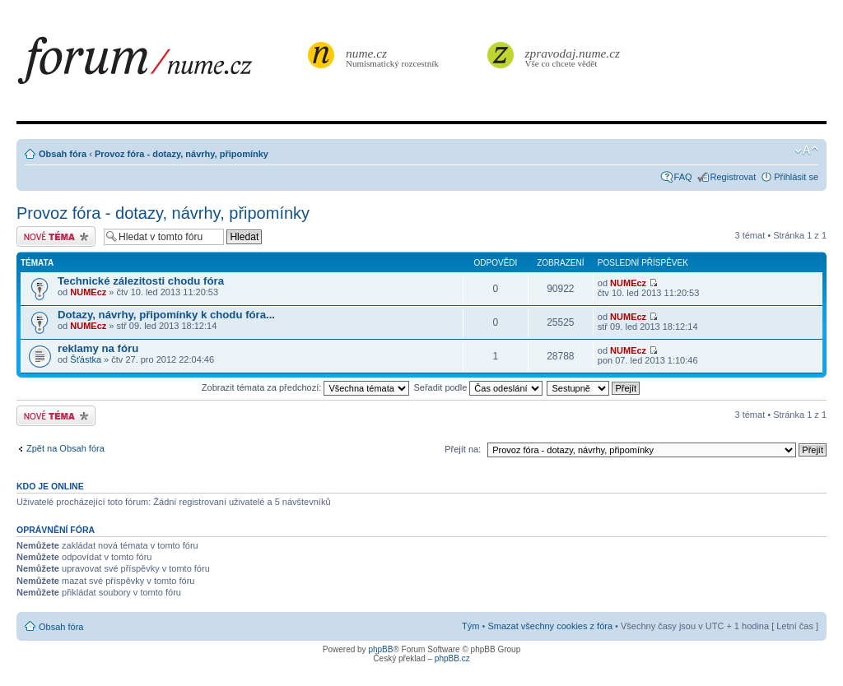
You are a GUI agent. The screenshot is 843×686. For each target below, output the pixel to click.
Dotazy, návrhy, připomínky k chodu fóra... (166, 314)
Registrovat (733, 177)
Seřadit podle (478, 387)
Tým (470, 626)
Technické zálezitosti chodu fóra (141, 281)
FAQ (683, 177)
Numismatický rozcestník (394, 57)
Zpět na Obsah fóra (65, 448)
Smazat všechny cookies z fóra (549, 626)
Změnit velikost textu (806, 150)
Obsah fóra (62, 154)
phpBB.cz (452, 658)
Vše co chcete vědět (573, 57)
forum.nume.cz (160, 65)
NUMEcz (88, 292)
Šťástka (85, 359)
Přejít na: (463, 449)
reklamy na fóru (98, 348)
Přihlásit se (796, 177)
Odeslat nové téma (55, 236)
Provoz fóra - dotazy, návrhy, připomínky (181, 154)
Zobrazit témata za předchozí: (306, 387)
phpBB (380, 649)
